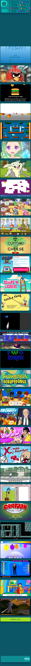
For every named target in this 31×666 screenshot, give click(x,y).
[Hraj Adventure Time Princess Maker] (15, 492)
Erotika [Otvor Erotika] (14, 5)
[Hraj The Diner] (15, 226)
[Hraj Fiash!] (15, 54)
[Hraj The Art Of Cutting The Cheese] (15, 245)
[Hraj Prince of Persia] (15, 530)
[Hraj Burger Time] (15, 92)
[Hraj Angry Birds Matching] (15, 73)
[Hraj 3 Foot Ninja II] (15, 606)
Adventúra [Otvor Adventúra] (15, 2)
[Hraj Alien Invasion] (15, 321)
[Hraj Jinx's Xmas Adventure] (15, 454)
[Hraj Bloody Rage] (15, 340)
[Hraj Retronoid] (15, 359)
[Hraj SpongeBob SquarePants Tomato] (15, 378)
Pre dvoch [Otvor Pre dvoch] (14, 8)
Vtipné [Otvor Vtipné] (22, 11)
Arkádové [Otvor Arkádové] (25, 2)
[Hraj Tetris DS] (15, 264)
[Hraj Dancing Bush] (15, 568)
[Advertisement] (15, 30)
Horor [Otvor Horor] (23, 5)
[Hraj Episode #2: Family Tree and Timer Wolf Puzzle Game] (15, 169)
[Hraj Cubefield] (15, 111)
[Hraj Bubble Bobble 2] (15, 130)
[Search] (3, 10)
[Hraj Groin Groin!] (15, 435)
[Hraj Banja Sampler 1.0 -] (15, 397)
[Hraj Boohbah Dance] (15, 549)
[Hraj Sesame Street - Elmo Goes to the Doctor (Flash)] (15, 587)
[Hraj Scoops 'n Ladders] (15, 283)
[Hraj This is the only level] (15, 188)
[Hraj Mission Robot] (15, 416)
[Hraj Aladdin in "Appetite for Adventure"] (15, 511)
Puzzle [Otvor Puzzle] (24, 8)
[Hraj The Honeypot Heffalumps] (15, 207)
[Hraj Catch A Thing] (15, 302)
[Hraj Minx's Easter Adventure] (15, 473)
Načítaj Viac (15, 619)
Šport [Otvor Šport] (13, 11)
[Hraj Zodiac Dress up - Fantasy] (15, 149)
